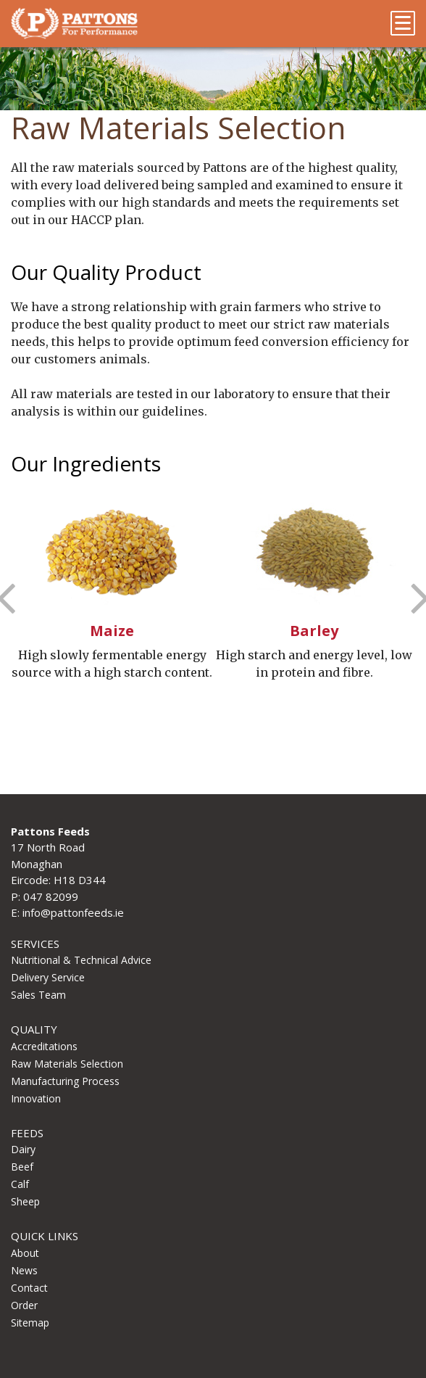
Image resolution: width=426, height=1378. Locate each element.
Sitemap (30, 1322)
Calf (20, 1184)
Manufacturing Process (65, 1081)
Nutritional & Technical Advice (81, 960)
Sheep (25, 1201)
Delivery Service (48, 977)
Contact (29, 1288)
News (24, 1270)
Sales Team (38, 995)
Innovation (36, 1098)
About (25, 1253)
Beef (22, 1166)
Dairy (23, 1149)
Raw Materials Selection (67, 1063)
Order (24, 1305)
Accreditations (44, 1046)
